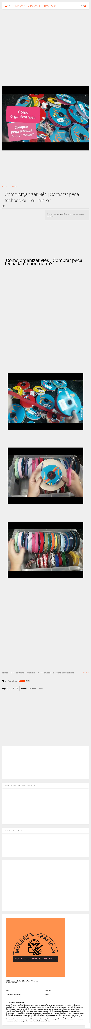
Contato (48, 990)
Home (4, 186)
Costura (14, 186)
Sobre (47, 994)
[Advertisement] (45, 29)
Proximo (85, 673)
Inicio (7, 990)
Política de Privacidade (13, 994)
